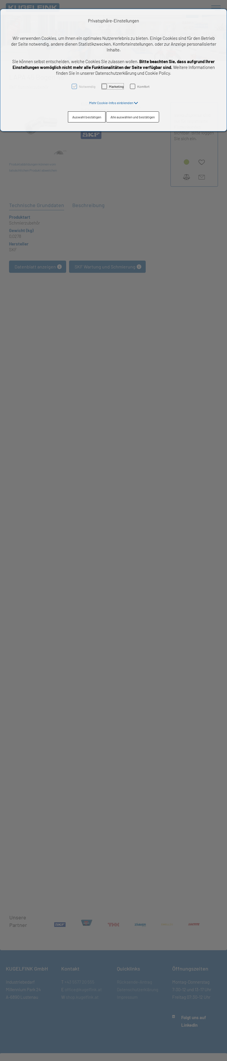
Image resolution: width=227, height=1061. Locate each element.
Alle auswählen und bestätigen (132, 117)
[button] (113, 103)
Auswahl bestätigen (86, 117)
